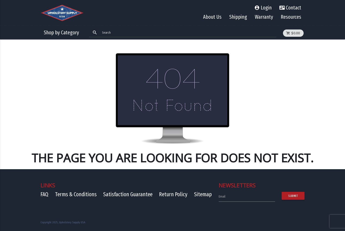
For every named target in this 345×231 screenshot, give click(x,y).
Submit (293, 196)
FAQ (44, 194)
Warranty (264, 17)
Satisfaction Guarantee (127, 194)
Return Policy (173, 194)
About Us (212, 17)
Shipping (238, 17)
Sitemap (203, 194)
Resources (291, 17)
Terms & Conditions (76, 194)
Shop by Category (61, 32)
